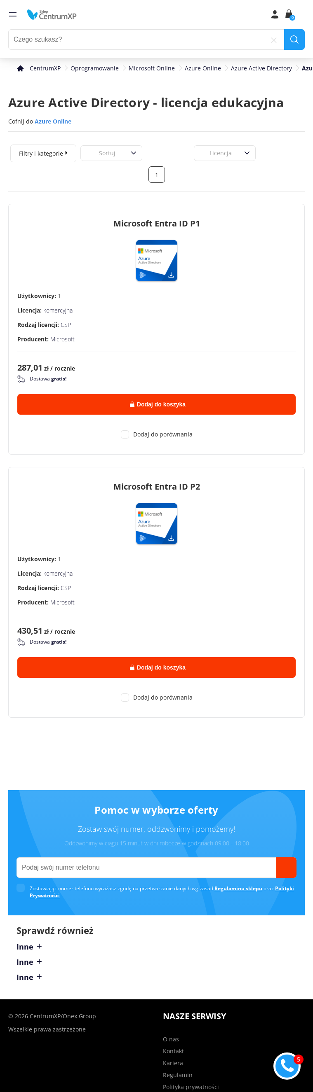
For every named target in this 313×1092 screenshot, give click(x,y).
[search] (294, 39)
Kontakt (173, 1051)
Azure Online (203, 68)
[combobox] (90, 153)
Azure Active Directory (261, 68)
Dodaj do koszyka (158, 404)
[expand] (66, 152)
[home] (52, 14)
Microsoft (62, 339)
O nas (171, 1039)
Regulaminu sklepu (238, 888)
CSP (66, 325)
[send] (286, 867)
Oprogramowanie (95, 68)
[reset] (274, 39)
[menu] (12, 14)
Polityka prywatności (191, 1087)
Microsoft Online (152, 68)
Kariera (173, 1063)
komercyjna (58, 310)
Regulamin (178, 1075)
